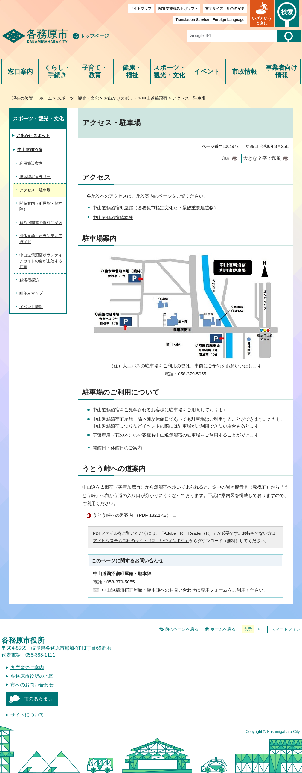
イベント (207, 71)
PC (261, 629)
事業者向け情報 (282, 71)
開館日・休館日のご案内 (117, 447)
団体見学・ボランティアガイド (40, 239)
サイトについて (27, 714)
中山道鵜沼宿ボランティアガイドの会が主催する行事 (40, 261)
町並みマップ (31, 293)
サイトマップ (140, 9)
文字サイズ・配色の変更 (225, 9)
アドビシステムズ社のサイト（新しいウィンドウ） (141, 541)
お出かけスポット (120, 98)
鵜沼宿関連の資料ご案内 (40, 222)
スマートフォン (286, 629)
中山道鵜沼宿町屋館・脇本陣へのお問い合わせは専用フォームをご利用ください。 (185, 589)
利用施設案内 (31, 163)
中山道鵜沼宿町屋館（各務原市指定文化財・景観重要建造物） (155, 207)
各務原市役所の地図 (32, 676)
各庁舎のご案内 (27, 667)
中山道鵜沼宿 (154, 98)
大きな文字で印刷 (262, 158)
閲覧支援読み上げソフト (178, 9)
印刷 (226, 158)
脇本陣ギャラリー (35, 177)
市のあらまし (38, 698)
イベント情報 (31, 306)
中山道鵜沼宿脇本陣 (113, 217)
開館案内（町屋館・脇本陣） (40, 206)
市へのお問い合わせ (32, 684)
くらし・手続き (57, 71)
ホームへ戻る (223, 629)
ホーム (45, 98)
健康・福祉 (132, 71)
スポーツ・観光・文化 (169, 71)
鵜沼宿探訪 (29, 280)
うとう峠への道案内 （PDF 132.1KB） (134, 515)
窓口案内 (20, 71)
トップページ (94, 36)
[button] (262, 13)
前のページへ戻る (182, 629)
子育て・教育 (94, 71)
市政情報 (244, 71)
